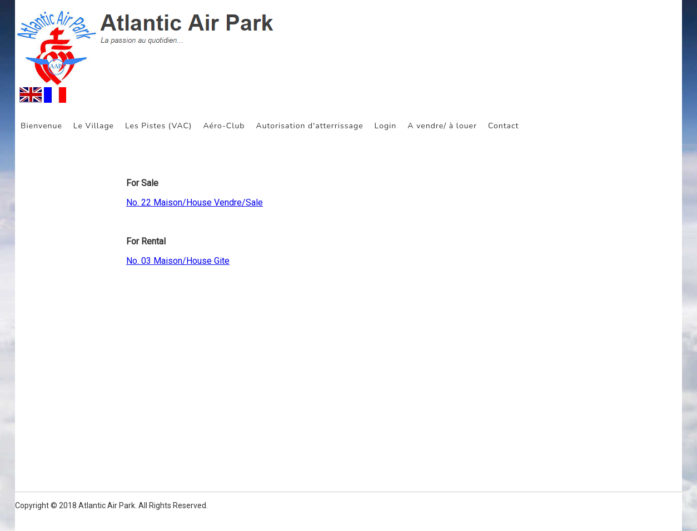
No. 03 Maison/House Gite (178, 261)
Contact (503, 126)
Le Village (93, 126)
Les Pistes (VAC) (158, 126)
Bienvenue (41, 126)
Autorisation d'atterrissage (309, 126)
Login (386, 126)
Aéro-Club (224, 126)
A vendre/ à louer (442, 126)
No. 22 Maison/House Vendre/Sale (194, 202)
